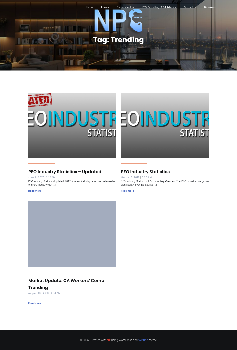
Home (89, 7)
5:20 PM (147, 177)
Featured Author (126, 7)
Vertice (143, 340)
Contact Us (190, 7)
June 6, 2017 (36, 177)
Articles (105, 7)
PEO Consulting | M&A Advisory (159, 7)
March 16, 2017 (130, 177)
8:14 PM (56, 293)
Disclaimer (210, 7)
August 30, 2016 (38, 293)
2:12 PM (50, 177)
